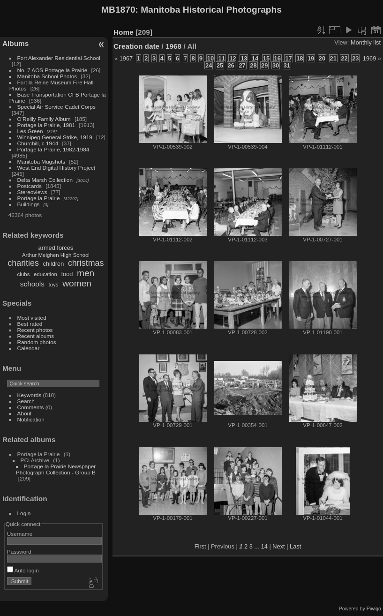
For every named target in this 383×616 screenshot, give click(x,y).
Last (295, 546)
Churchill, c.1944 (38, 143)
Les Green (30, 131)
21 (333, 58)
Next (278, 546)
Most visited (31, 318)
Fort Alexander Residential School (58, 58)
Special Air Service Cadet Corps (56, 107)
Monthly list (366, 42)
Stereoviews (32, 192)
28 (253, 65)
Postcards (29, 186)
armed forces (56, 247)
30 (275, 65)
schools (32, 284)
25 (220, 65)
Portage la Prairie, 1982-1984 (53, 149)
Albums (15, 43)
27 (242, 65)
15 (266, 58)
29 (264, 65)
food (67, 274)
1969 (369, 58)
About (24, 413)
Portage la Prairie (38, 198)
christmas (86, 263)
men (85, 273)
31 (287, 65)
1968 (173, 46)
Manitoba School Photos (47, 76)
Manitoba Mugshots (41, 161)
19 (311, 58)
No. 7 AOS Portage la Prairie (52, 70)
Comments (30, 407)
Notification (31, 419)
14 (255, 58)
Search (26, 401)
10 (210, 58)
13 (243, 58)
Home (123, 32)
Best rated (30, 324)
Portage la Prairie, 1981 (46, 125)
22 (344, 58)
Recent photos (35, 330)
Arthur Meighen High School (56, 255)
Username (19, 534)
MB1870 (118, 10)
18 (299, 58)
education (45, 274)
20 (322, 58)
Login (24, 513)
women (76, 283)
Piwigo (374, 608)
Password (19, 551)
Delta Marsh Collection (45, 180)
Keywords (29, 395)
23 (355, 58)
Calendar (28, 348)
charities (23, 263)
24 (208, 65)
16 (277, 58)
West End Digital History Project (56, 168)
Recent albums (35, 336)
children (53, 263)
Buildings (28, 204)
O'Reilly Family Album (44, 119)
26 (231, 65)
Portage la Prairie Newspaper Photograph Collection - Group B (56, 469)
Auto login (23, 570)
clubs (23, 274)
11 (221, 58)
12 (232, 58)
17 (288, 58)
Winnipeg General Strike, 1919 (54, 137)
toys (53, 284)
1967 (126, 58)
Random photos (36, 342)
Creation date (136, 46)
